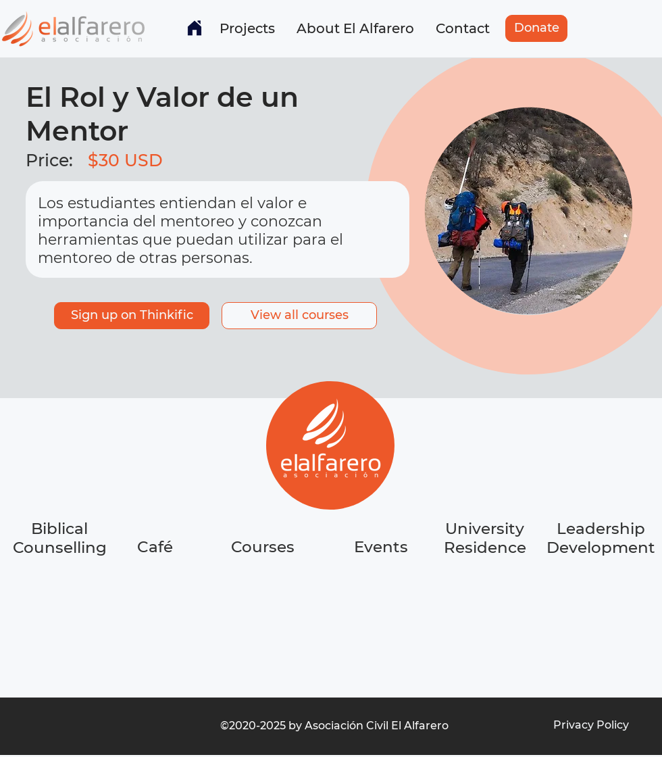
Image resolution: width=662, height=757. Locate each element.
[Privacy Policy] (591, 725)
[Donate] (536, 28)
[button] (247, 28)
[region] (156, 598)
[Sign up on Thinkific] (131, 315)
